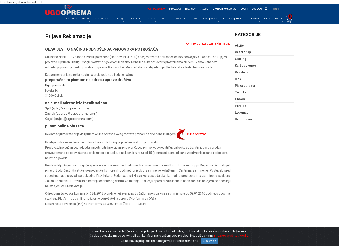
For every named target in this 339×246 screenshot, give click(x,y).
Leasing (118, 18)
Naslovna (71, 18)
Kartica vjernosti (233, 18)
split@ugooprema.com (70, 108)
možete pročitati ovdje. (231, 236)
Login (244, 8)
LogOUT (257, 8)
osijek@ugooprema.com (73, 119)
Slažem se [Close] (209, 241)
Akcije (204, 8)
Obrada (150, 18)
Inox (194, 18)
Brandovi (190, 8)
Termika (254, 18)
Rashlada (134, 18)
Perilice (164, 18)
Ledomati (181, 18)
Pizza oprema (273, 18)
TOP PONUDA (156, 8)
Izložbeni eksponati (224, 8)
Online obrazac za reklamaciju (208, 43)
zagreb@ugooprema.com (76, 114)
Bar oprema (210, 18)
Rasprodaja (101, 18)
